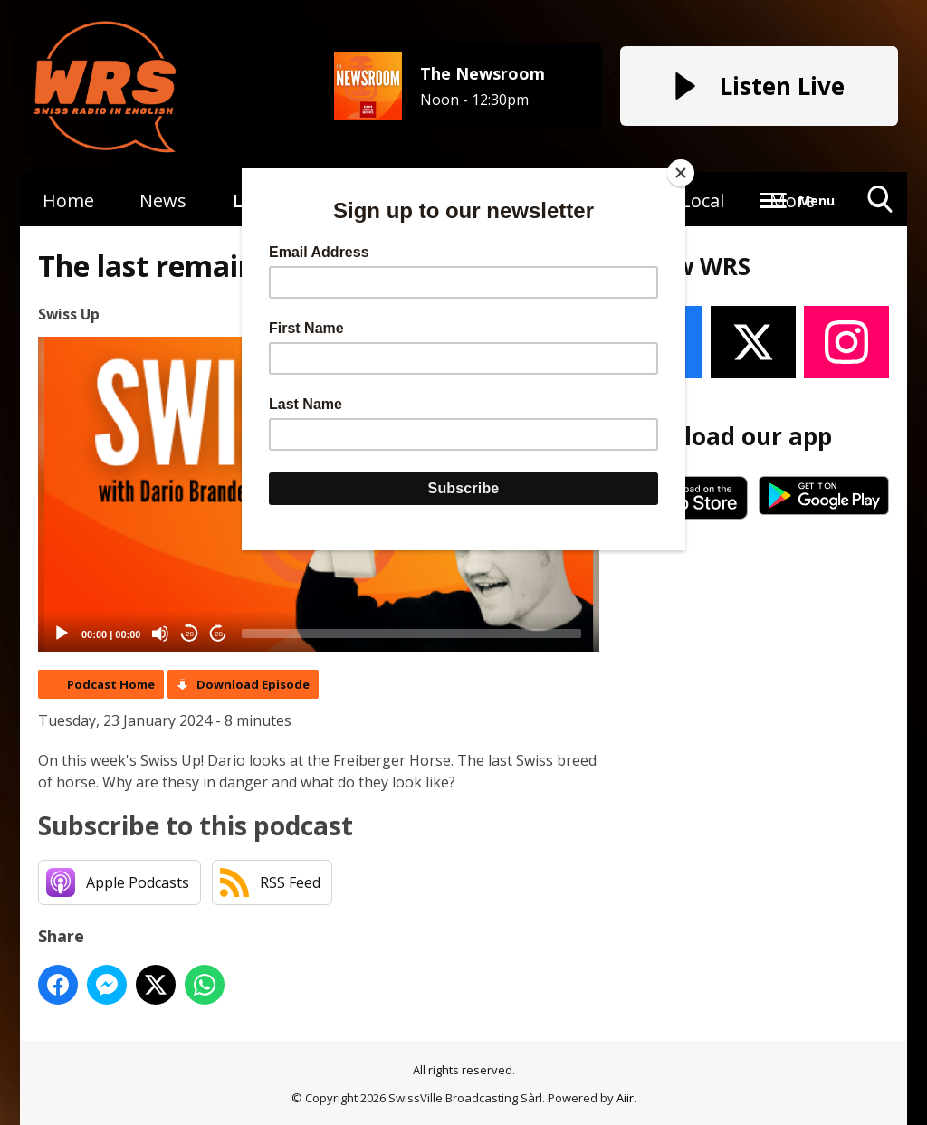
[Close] (680, 172)
